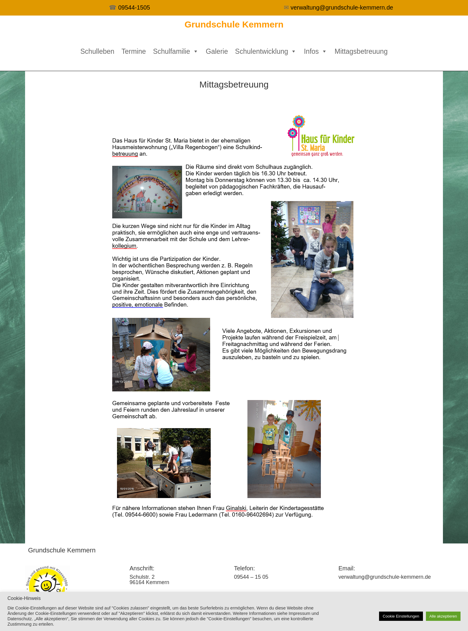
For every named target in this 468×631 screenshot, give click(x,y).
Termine (133, 51)
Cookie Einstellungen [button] (401, 616)
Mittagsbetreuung (361, 51)
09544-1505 (134, 7)
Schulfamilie (176, 51)
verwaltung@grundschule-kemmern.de (341, 7)
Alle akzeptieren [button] (443, 616)
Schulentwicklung (266, 51)
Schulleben (97, 51)
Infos (315, 51)
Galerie (217, 51)
